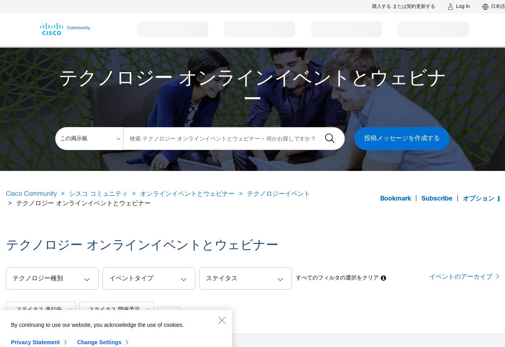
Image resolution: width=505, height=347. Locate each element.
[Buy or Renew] (403, 6)
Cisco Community (31, 194)
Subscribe (437, 199)
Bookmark (395, 199)
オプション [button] (478, 199)
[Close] (222, 337)
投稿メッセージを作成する (402, 138)
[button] (245, 278)
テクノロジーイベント (278, 194)
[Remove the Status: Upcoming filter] (148, 309)
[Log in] (459, 6)
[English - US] (494, 6)
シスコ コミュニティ (98, 194)
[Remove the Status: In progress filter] (70, 309)
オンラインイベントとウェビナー (187, 194)
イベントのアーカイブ (460, 276)
